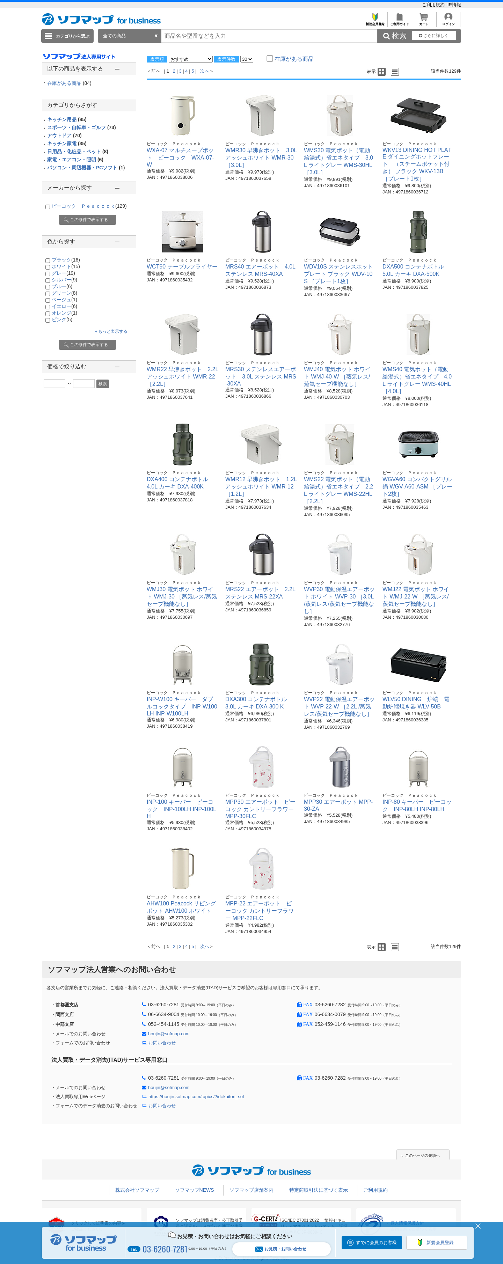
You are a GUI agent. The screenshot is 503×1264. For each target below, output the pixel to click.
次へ (204, 71)
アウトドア (64, 135)
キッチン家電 (67, 143)
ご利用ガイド (399, 22)
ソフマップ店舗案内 (251, 1190)
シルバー (64, 279)
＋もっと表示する (110, 331)
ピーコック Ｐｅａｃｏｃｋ (89, 206)
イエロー (64, 306)
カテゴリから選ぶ (72, 36)
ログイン (448, 22)
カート (424, 22)
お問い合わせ (162, 1042)
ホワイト (66, 266)
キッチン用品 (67, 119)
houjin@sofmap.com (169, 1033)
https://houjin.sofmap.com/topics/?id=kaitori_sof (196, 1096)
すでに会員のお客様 (376, 1242)
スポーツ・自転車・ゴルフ (81, 127)
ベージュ (64, 299)
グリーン (64, 293)
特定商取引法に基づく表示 (318, 1190)
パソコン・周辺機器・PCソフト (86, 167)
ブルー (62, 286)
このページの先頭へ (422, 1155)
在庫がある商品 (69, 83)
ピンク (62, 319)
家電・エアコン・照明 (75, 159)
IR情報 (454, 4)
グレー (63, 273)
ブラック (66, 260)
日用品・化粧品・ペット (77, 151)
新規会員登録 (375, 22)
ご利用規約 (434, 4)
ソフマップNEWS (194, 1190)
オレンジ (64, 313)
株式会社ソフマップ (137, 1190)
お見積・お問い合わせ (280, 1249)
